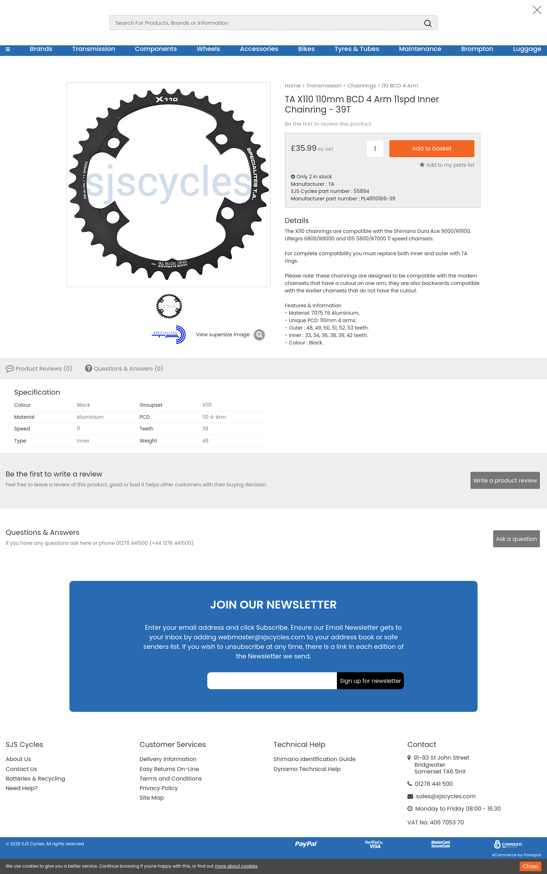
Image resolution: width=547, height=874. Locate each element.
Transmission (93, 48)
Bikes (306, 48)
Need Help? (22, 788)
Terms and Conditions (171, 779)
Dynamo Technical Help (307, 769)
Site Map (152, 798)
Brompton (477, 48)
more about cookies (236, 866)
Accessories (259, 48)
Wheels (208, 48)
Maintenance (420, 48)
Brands (41, 48)
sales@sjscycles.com (446, 796)
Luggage (527, 48)
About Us (18, 759)
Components (156, 48)
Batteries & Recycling (35, 779)
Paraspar (532, 855)
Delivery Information (168, 759)
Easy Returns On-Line (169, 769)
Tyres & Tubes (356, 48)
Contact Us (21, 769)
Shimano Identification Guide (315, 759)
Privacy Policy (159, 788)
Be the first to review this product (328, 124)
